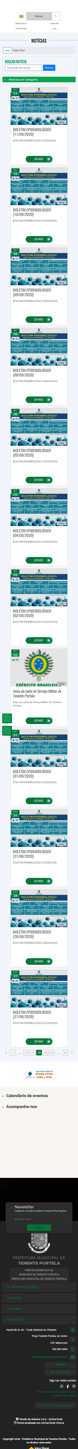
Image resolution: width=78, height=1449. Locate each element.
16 (26, 1052)
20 (51, 1052)
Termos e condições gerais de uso (56, 1391)
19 (45, 1052)
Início (7, 50)
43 (65, 1052)
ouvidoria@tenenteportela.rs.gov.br (49, 1357)
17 (32, 1052)
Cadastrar (39, 1227)
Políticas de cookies (64, 1395)
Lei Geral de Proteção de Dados (55, 1405)
